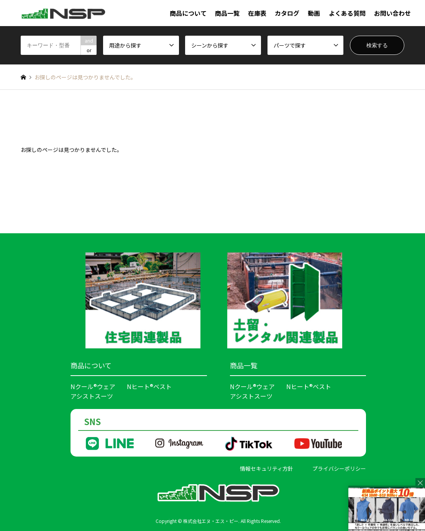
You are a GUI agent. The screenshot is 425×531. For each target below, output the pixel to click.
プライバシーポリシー (339, 468)
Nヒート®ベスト (149, 386)
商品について (188, 13)
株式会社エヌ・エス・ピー (210, 521)
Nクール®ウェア (93, 386)
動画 (314, 13)
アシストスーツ (92, 396)
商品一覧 (227, 13)
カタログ (287, 13)
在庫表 (257, 13)
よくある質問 (347, 13)
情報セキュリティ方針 (266, 468)
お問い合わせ (392, 13)
